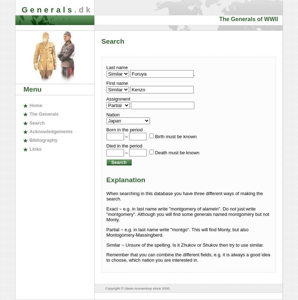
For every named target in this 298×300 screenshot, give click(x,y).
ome (35, 105)
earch (37, 123)
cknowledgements (50, 131)
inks (35, 149)
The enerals (43, 114)
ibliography (43, 140)
